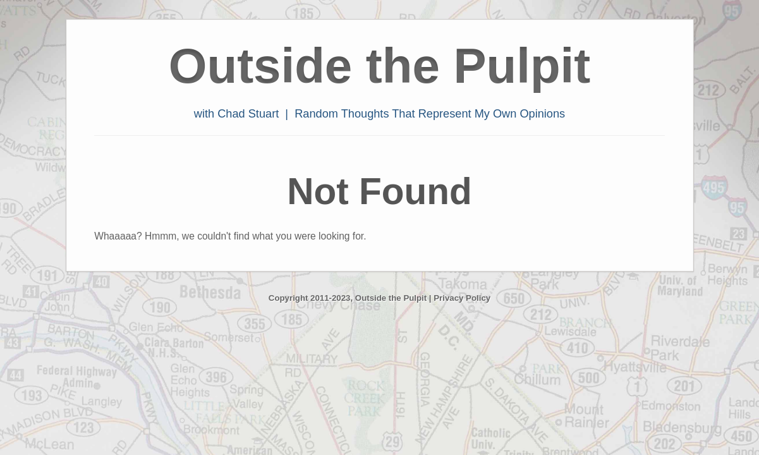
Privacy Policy (462, 298)
